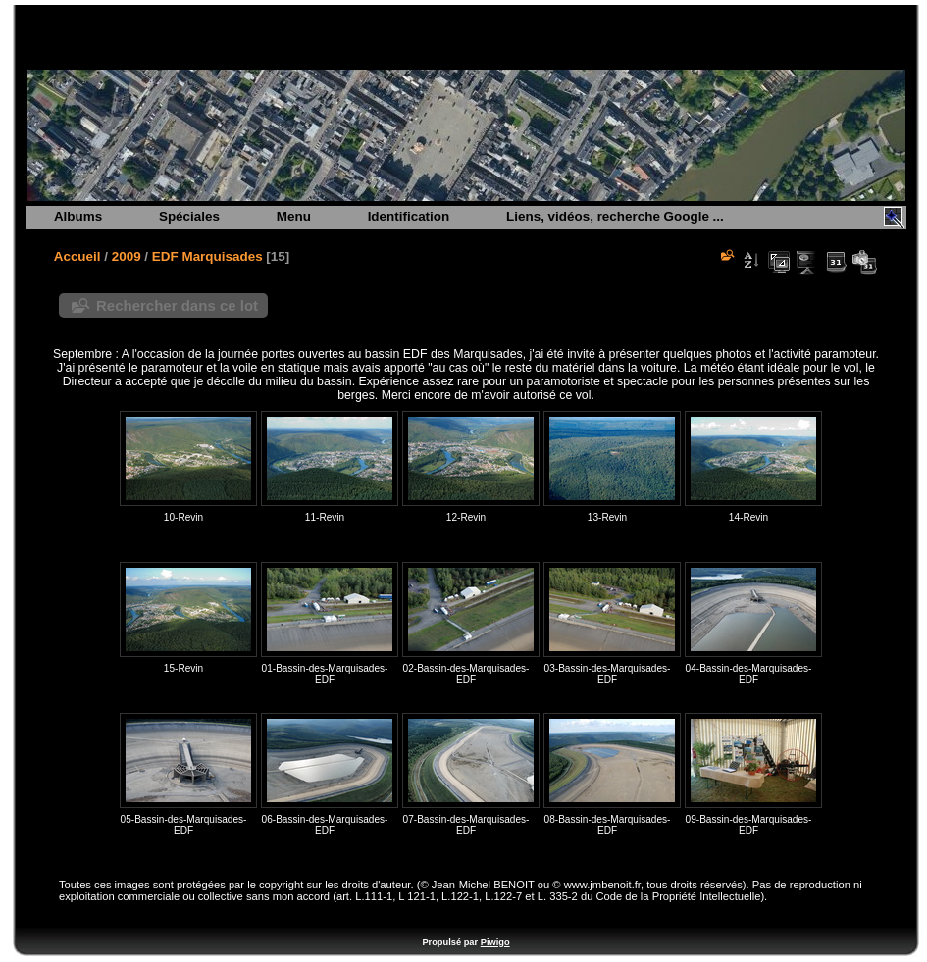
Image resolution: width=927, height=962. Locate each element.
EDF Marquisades (207, 256)
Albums (78, 216)
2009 (126, 256)
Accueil (77, 256)
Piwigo (495, 942)
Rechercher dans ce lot (177, 305)
